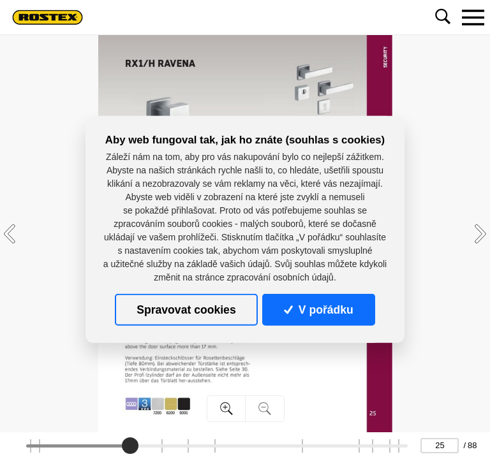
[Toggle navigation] (473, 17)
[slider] (130, 445)
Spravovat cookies (186, 309)
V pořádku (318, 309)
